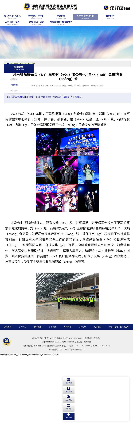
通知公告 (14, 86)
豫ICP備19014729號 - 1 (74, 417)
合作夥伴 (67, 394)
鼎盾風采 (97, 394)
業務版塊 (37, 394)
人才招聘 (82, 394)
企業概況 (22, 394)
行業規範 (14, 75)
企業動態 (52, 394)
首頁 (55, 62)
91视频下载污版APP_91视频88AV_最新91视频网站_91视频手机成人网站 (29, 422)
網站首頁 (7, 394)
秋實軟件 (87, 409)
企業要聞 (14, 80)
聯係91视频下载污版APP (119, 394)
